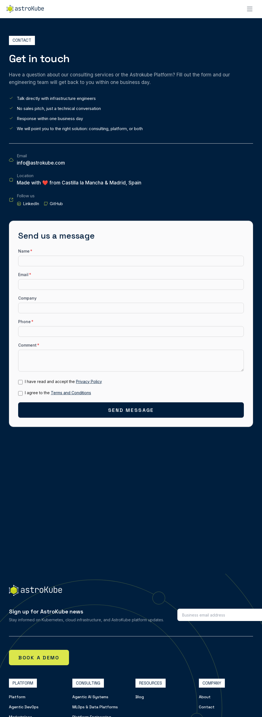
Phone (26, 322)
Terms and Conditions (71, 393)
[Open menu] (249, 9)
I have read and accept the (63, 382)
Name (25, 252)
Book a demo (38, 657)
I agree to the (58, 393)
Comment (28, 346)
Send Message (131, 411)
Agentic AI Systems (90, 696)
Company (27, 299)
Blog (139, 696)
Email (24, 275)
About (205, 696)
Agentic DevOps (24, 706)
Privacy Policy (89, 382)
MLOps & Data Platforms (95, 706)
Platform (17, 696)
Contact (207, 706)
